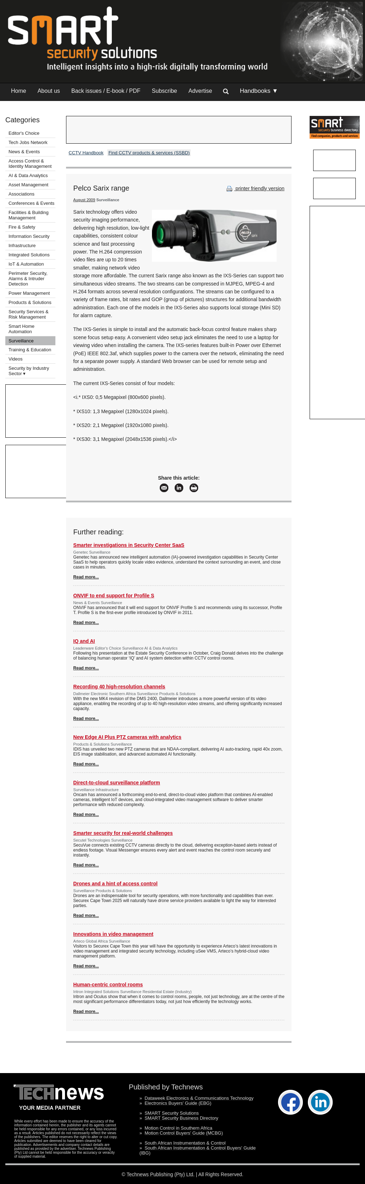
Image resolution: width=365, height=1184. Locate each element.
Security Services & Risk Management (29, 314)
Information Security (29, 236)
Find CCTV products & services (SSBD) (149, 152)
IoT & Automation (26, 264)
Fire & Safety (22, 227)
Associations (21, 194)
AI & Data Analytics (28, 175)
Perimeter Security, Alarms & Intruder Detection (28, 279)
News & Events (24, 151)
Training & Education (30, 349)
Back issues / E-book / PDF (106, 91)
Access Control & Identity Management (30, 163)
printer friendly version (254, 188)
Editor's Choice (24, 133)
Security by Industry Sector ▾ (29, 371)
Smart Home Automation (21, 329)
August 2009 (84, 200)
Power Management (29, 293)
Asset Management (28, 184)
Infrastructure (22, 245)
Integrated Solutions (29, 254)
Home (18, 91)
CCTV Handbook (86, 152)
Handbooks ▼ (259, 90)
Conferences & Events (31, 203)
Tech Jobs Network (28, 142)
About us (49, 91)
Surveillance (21, 340)
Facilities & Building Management (29, 215)
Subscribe (164, 91)
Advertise (200, 91)
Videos (16, 359)
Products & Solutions (30, 302)
